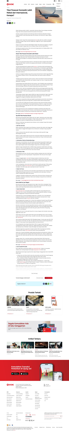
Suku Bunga (8, 420)
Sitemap (53, 427)
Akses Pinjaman (9, 399)
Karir (17, 416)
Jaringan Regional (18, 406)
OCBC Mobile (37, 394)
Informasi (45, 394)
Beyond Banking (9, 402)
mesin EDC (29, 198)
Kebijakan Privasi (42, 427)
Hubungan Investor (47, 397)
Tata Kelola (46, 399)
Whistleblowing (48, 427)
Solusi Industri (18, 404)
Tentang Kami (48, 4)
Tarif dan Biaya (9, 416)
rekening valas (20, 217)
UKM (29, 4)
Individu (25, 4)
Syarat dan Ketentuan (19, 413)
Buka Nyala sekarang (36, 278)
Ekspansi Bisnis (18, 397)
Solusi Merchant (37, 405)
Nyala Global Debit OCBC (20, 190)
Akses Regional (9, 406)
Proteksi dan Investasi (29, 399)
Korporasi (32, 4)
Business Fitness (9, 404)
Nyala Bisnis (8, 394)
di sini (14, 430)
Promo (8, 413)
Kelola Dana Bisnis (9, 397)
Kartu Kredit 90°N (28, 165)
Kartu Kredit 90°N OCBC (36, 248)
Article (17, 418)
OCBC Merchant (37, 407)
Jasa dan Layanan (9, 415)
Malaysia (58, 6)
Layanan (27, 397)
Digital (40, 4)
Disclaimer (36, 427)
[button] (60, 416)
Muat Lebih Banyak (34, 273)
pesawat (35, 66)
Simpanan (27, 394)
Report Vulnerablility (59, 427)
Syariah (36, 4)
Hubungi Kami (28, 419)
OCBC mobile (27, 230)
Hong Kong (59, 8)
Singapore (59, 3)
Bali (36, 40)
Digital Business (9, 401)
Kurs (7, 418)
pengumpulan (36, 249)
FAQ (16, 415)
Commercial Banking (19, 394)
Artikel (44, 4)
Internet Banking (37, 400)
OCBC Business (37, 402)
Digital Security (18, 420)
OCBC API (36, 409)
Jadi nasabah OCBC (47, 278)
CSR (45, 401)
